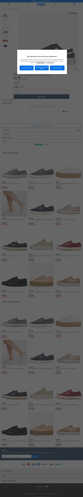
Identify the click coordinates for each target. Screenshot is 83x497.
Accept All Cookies (26, 68)
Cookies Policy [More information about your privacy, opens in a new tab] (50, 62)
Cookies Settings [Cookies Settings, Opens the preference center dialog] (57, 68)
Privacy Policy (40, 62)
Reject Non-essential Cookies (42, 68)
